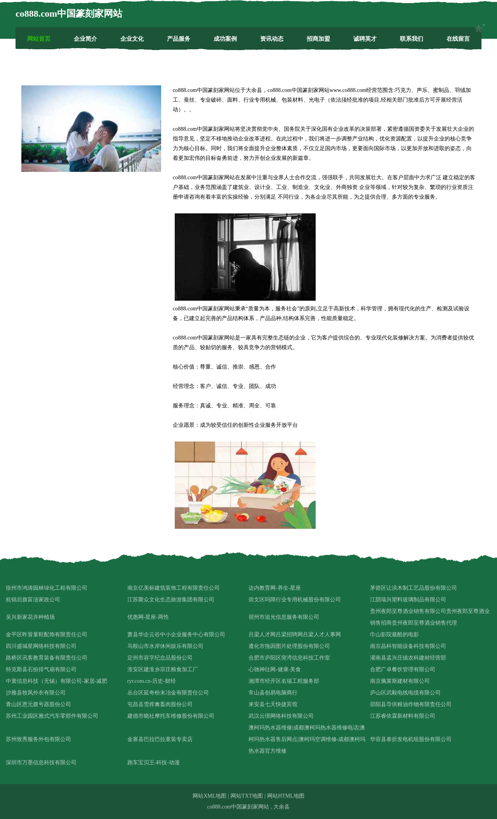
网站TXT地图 (247, 796)
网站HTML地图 (285, 796)
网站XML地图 (209, 796)
